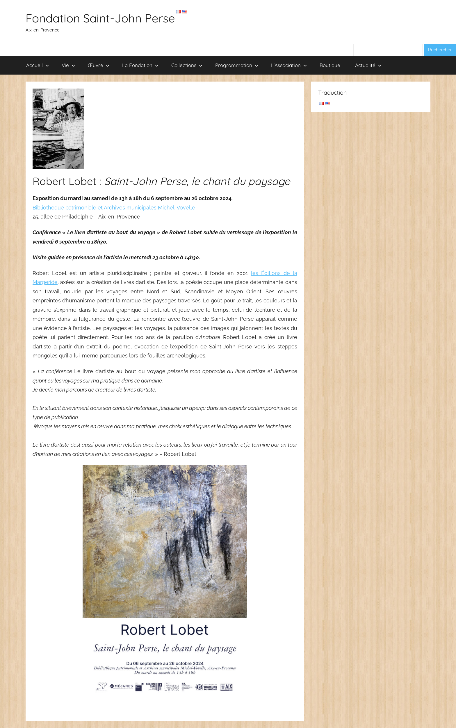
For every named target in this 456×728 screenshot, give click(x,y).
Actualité (368, 65)
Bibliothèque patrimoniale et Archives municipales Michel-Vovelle (114, 208)
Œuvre (99, 65)
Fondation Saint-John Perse (100, 18)
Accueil (37, 65)
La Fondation (140, 65)
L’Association (289, 65)
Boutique (330, 65)
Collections (187, 65)
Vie (68, 65)
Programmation (237, 65)
